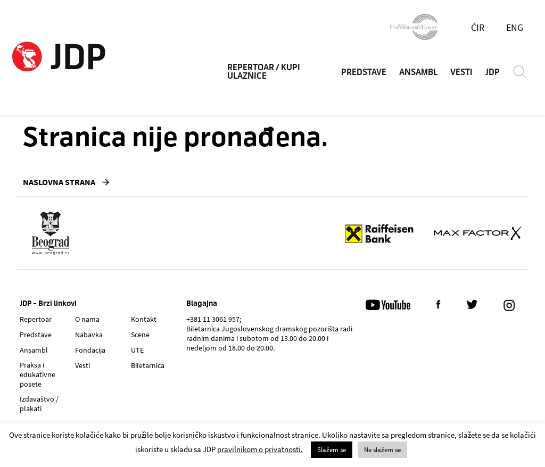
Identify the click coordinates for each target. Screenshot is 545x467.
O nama (87, 319)
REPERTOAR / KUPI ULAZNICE (263, 71)
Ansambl (34, 350)
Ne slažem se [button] (382, 449)
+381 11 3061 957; (213, 319)
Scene (140, 334)
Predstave (36, 334)
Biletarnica (147, 365)
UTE (137, 350)
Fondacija (90, 350)
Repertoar (36, 319)
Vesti (82, 365)
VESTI (461, 72)
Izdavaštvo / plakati (39, 403)
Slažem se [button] (331, 449)
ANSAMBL (418, 72)
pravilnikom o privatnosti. (260, 449)
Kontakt (143, 319)
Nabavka (89, 334)
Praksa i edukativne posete (37, 374)
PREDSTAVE (363, 72)
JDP (492, 72)
